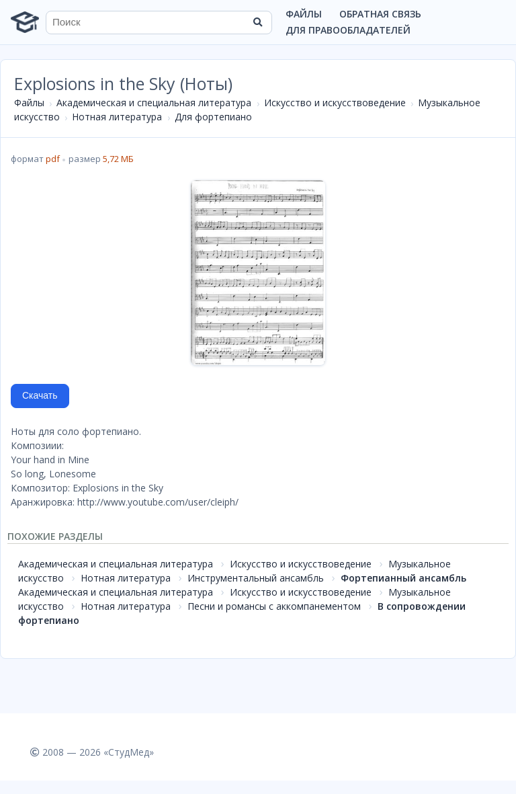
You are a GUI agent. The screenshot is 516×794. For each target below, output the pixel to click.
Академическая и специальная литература (153, 102)
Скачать (40, 395)
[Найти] (257, 22)
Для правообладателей (348, 30)
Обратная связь (380, 13)
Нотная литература (117, 116)
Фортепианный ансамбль (403, 577)
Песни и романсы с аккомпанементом (274, 606)
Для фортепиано (213, 116)
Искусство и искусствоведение (335, 102)
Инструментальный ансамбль (255, 577)
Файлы (304, 13)
